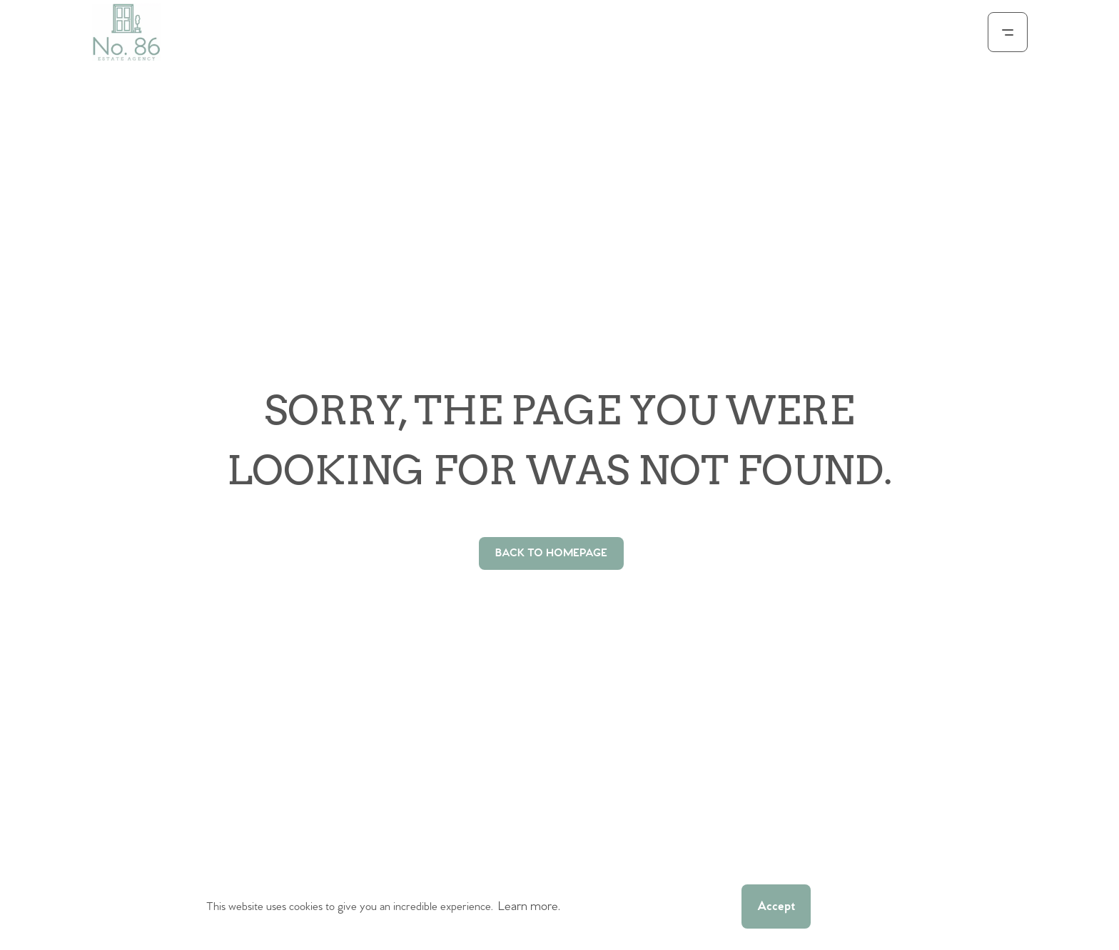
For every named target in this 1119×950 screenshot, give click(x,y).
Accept (776, 906)
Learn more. (529, 906)
